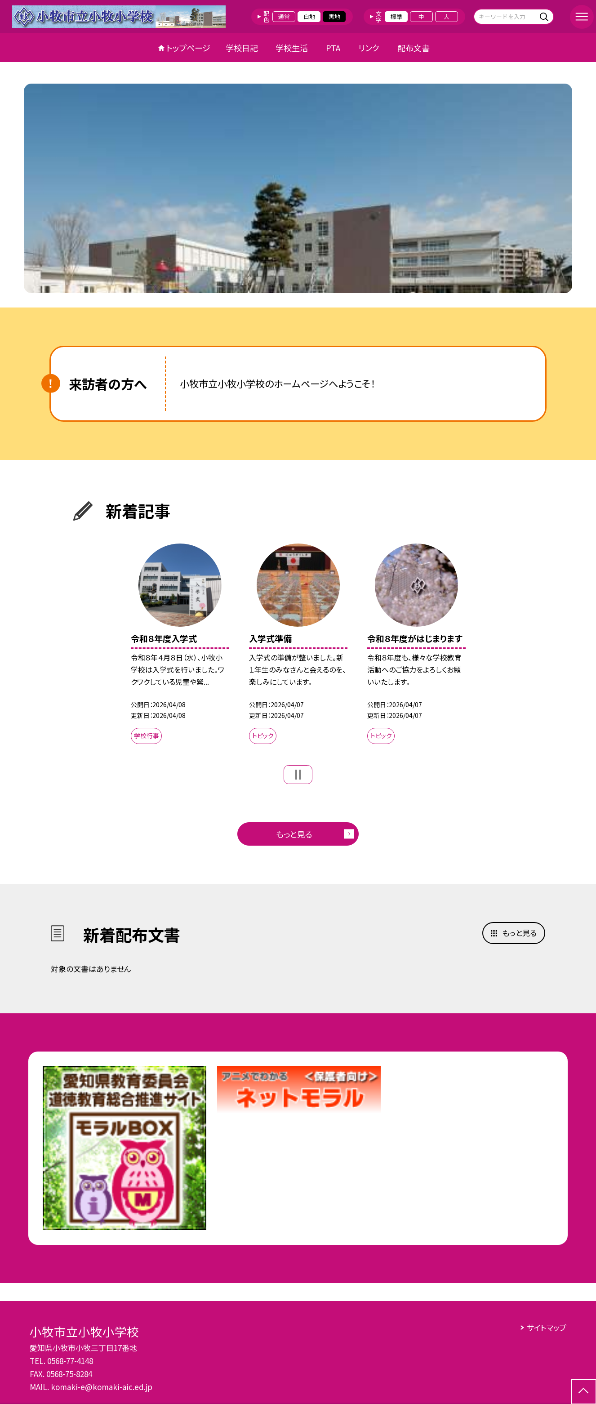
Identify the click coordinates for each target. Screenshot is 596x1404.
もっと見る (294, 834)
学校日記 (242, 47)
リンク (368, 47)
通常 (284, 16)
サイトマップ (546, 1327)
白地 (309, 16)
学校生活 (292, 47)
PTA (333, 47)
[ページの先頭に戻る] (584, 1392)
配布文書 (413, 47)
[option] (298, 188)
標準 (396, 16)
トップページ (188, 47)
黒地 (334, 16)
